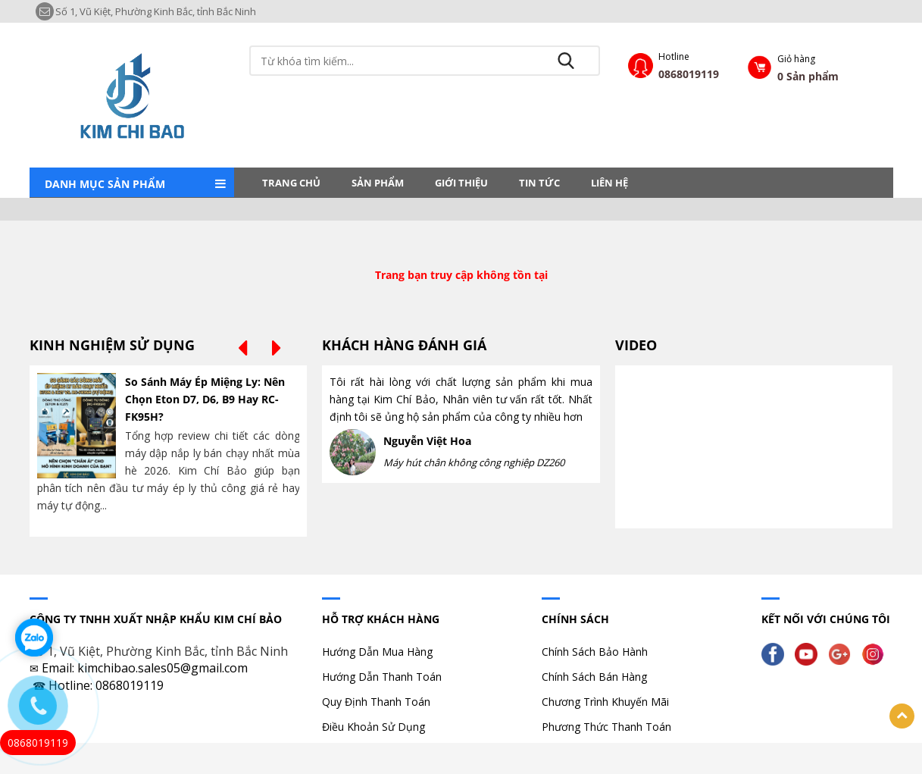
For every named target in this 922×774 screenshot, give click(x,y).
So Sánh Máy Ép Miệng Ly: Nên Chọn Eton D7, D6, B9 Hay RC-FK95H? (205, 399)
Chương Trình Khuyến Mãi (605, 701)
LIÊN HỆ (609, 182)
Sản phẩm (378, 182)
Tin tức (539, 182)
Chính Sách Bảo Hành (595, 651)
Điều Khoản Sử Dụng (373, 726)
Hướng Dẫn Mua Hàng (377, 651)
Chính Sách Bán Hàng (594, 676)
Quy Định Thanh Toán (376, 701)
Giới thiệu (461, 182)
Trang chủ (291, 182)
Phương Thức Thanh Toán (606, 726)
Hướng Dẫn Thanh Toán (382, 676)
